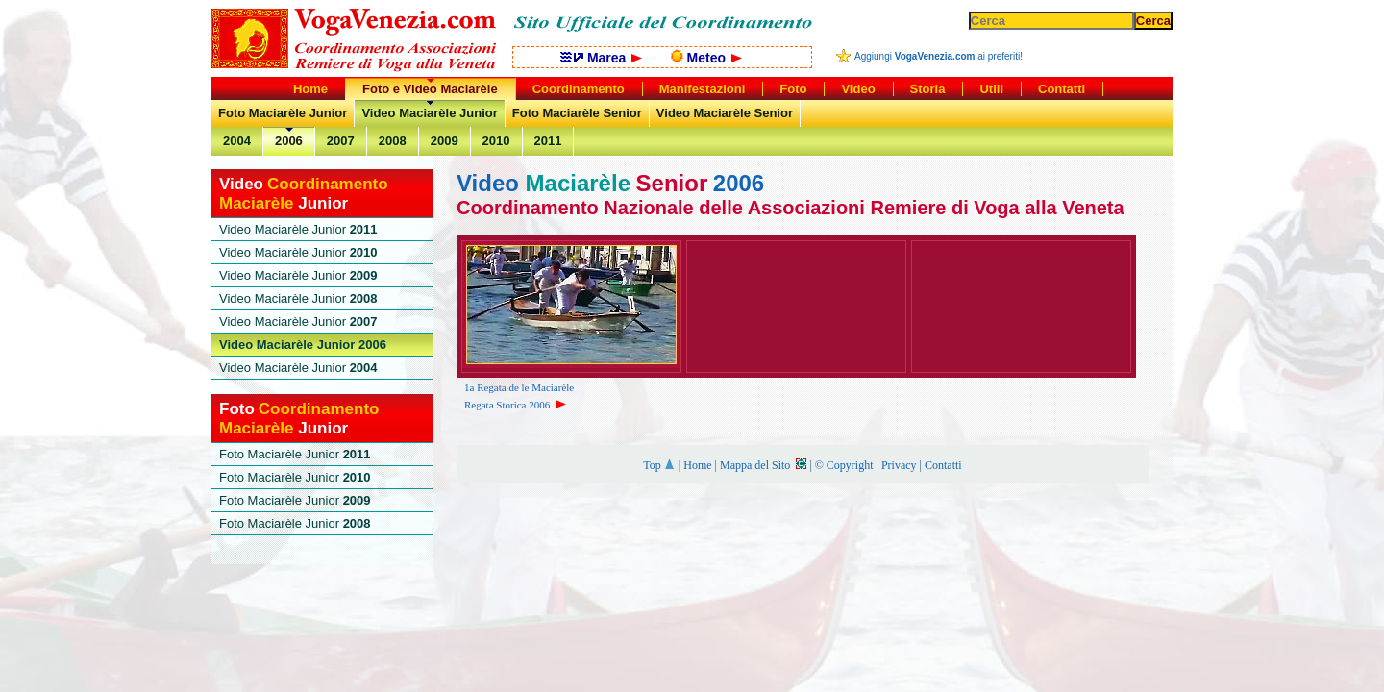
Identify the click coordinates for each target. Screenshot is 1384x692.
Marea (601, 57)
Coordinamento (578, 89)
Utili (991, 89)
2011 (548, 141)
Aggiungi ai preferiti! (938, 56)
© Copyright (844, 465)
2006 (289, 141)
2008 (393, 141)
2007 (341, 141)
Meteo (706, 57)
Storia (928, 89)
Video (858, 89)
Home (697, 465)
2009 (444, 141)
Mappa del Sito (763, 465)
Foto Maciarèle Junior (282, 113)
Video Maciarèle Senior (724, 113)
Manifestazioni (702, 89)
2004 (237, 141)
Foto (792, 89)
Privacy (899, 465)
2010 (496, 141)
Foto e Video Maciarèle (430, 89)
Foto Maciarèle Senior (577, 113)
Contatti (943, 465)
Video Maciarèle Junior (429, 113)
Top (659, 465)
